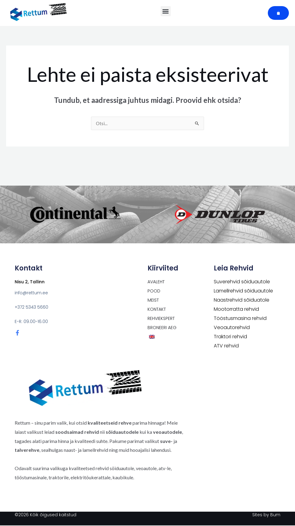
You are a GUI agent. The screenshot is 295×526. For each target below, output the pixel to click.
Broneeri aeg (162, 328)
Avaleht (156, 282)
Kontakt (157, 310)
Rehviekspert (161, 319)
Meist (153, 301)
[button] (166, 11)
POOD (154, 291)
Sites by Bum (266, 515)
